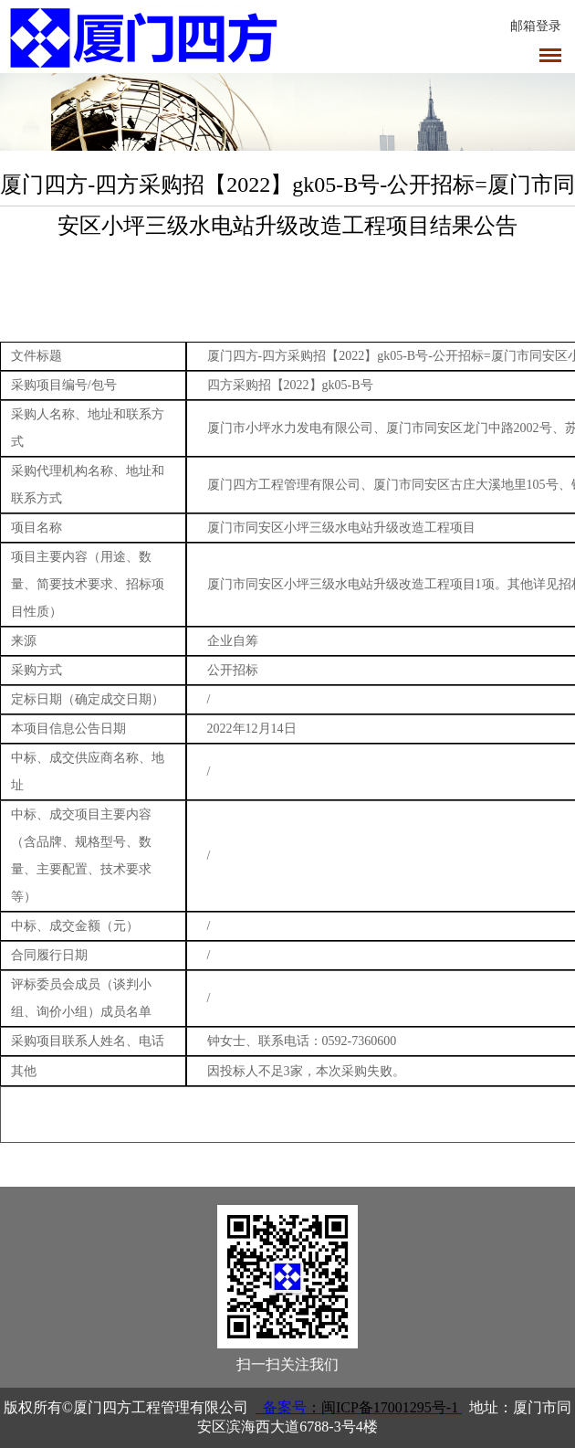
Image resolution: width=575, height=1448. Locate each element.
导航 (550, 55)
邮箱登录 (535, 26)
